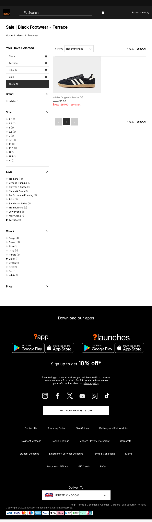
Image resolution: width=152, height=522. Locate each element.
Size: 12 (28, 69)
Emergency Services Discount (66, 453)
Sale (28, 76)
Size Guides (82, 428)
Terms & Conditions (104, 453)
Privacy (141, 504)
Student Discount (29, 453)
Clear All (13, 84)
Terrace (28, 63)
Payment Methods (31, 440)
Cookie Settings (60, 440)
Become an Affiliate (57, 466)
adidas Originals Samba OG (68, 97)
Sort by (59, 48)
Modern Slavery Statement (94, 440)
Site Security (129, 504)
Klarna (129, 453)
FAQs (103, 466)
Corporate (125, 440)
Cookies (104, 504)
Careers (115, 504)
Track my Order (56, 428)
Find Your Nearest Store (76, 410)
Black (28, 56)
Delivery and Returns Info (113, 428)
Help (73, 504)
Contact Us (31, 428)
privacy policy (91, 383)
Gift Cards (84, 466)
